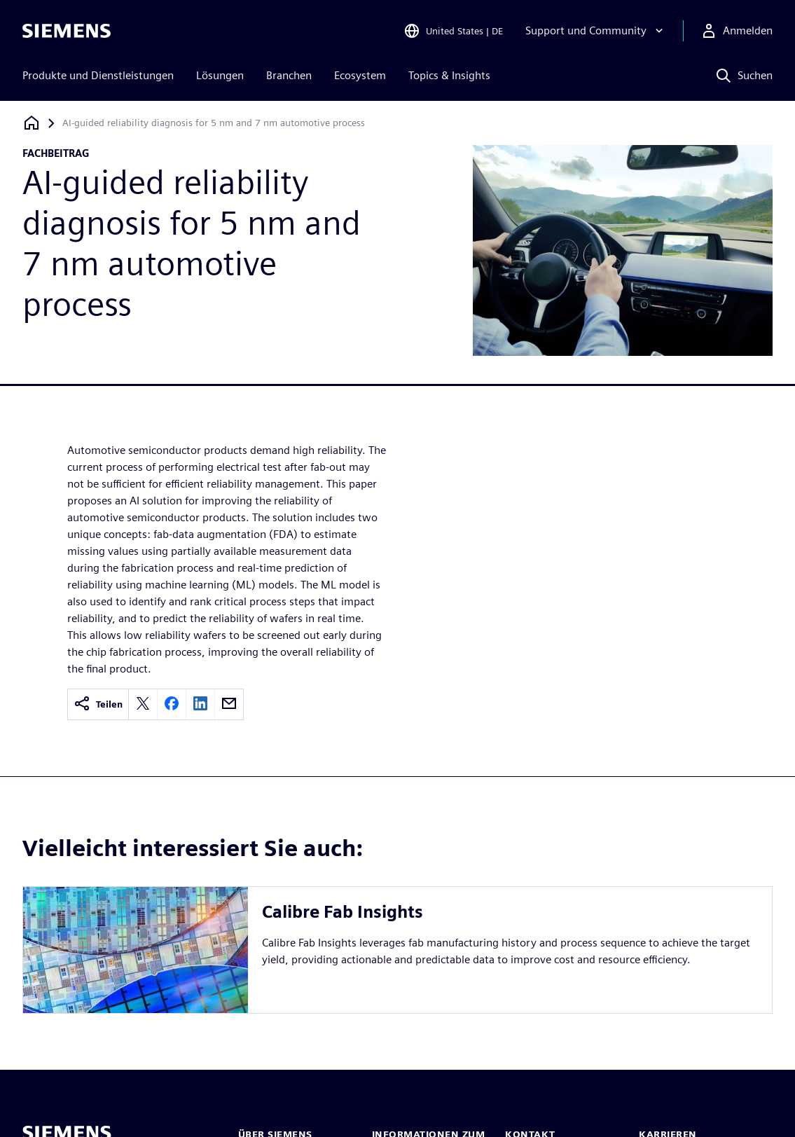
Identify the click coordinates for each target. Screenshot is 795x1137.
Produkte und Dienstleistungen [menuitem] (98, 75)
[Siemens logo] (66, 31)
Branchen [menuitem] (289, 75)
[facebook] (172, 704)
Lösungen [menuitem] (220, 75)
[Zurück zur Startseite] (31, 123)
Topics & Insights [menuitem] (449, 75)
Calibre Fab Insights (342, 912)
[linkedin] (200, 704)
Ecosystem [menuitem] (360, 75)
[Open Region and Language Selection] (453, 31)
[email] (229, 704)
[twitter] (143, 704)
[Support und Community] (596, 31)
